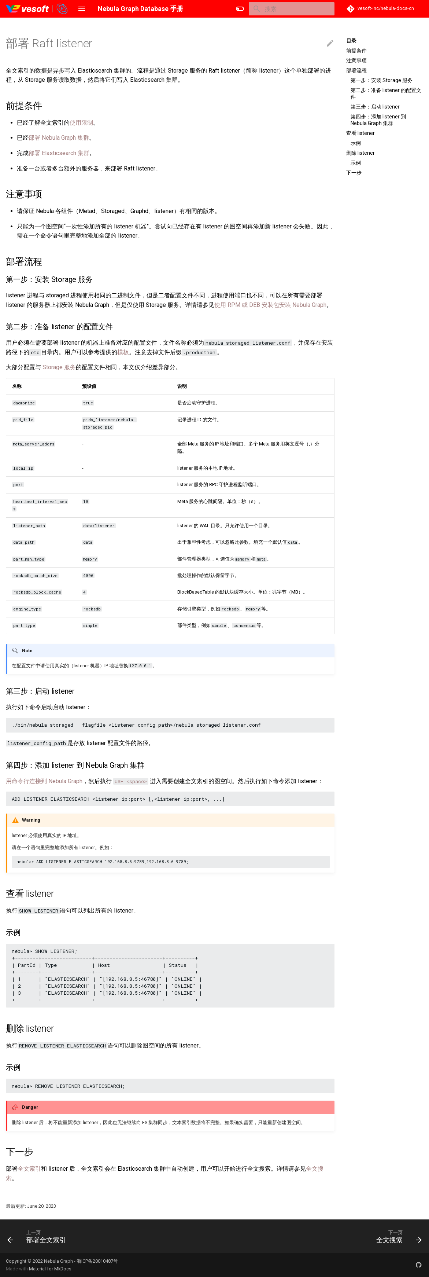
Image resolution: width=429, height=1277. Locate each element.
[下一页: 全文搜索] (397, 1236)
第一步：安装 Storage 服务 (382, 80)
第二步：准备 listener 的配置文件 (386, 93)
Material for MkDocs (50, 1269)
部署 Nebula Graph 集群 (59, 137)
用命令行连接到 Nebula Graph (44, 781)
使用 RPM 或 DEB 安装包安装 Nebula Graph (270, 304)
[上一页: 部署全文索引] (38, 1236)
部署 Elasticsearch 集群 (59, 153)
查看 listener (360, 133)
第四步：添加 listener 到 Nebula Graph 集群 (378, 120)
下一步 (354, 173)
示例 (356, 143)
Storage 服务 (59, 367)
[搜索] (291, 8)
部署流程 (356, 70)
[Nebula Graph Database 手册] (37, 8)
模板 (123, 352)
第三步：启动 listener (375, 107)
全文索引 (29, 1168)
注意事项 (356, 60)
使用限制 (81, 122)
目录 (351, 41)
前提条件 (356, 51)
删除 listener (360, 153)
